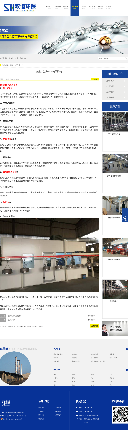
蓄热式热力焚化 (9, 172)
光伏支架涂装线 (114, 134)
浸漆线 (56, 358)
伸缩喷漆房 (94, 354)
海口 (73, 385)
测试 (21, 58)
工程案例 (110, 92)
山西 (111, 374)
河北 (92, 374)
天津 (73, 374)
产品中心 (66, 7)
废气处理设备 (11, 85)
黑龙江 (112, 378)
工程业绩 (83, 7)
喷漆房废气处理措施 (14, 316)
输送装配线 (76, 361)
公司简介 (58, 7)
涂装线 (112, 354)
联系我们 (109, 7)
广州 (111, 381)
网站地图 (3, 416)
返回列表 (94, 79)
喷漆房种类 (11, 320)
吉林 (92, 378)
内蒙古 (56, 378)
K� (25, 58)
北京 (55, 374)
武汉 (92, 381)
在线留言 (101, 7)
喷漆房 (11, 58)
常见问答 (110, 97)
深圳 (55, 385)
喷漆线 (74, 358)
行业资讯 (110, 86)
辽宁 (73, 378)
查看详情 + (91, 316)
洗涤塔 (6, 202)
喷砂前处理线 (58, 354)
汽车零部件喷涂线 (114, 176)
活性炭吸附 (8, 88)
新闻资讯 (75, 7)
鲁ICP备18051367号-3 (20, 416)
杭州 (73, 381)
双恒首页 (49, 7)
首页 (11, 65)
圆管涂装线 (114, 301)
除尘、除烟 (113, 358)
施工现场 (92, 7)
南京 (55, 381)
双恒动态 (110, 81)
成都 (92, 385)
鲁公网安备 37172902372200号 (13, 419)
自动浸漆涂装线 (114, 259)
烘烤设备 (57, 361)
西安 (111, 385)
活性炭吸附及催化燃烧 (98, 361)
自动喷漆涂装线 (114, 218)
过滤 (16, 58)
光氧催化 (7, 139)
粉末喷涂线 (94, 358)
